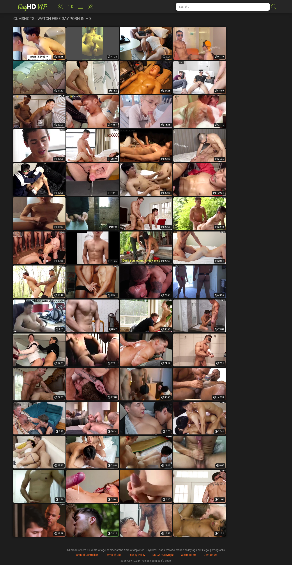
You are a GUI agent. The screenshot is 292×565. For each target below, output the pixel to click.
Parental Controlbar (86, 554)
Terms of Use (113, 554)
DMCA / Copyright (163, 554)
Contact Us (210, 554)
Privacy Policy (137, 554)
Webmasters (188, 554)
